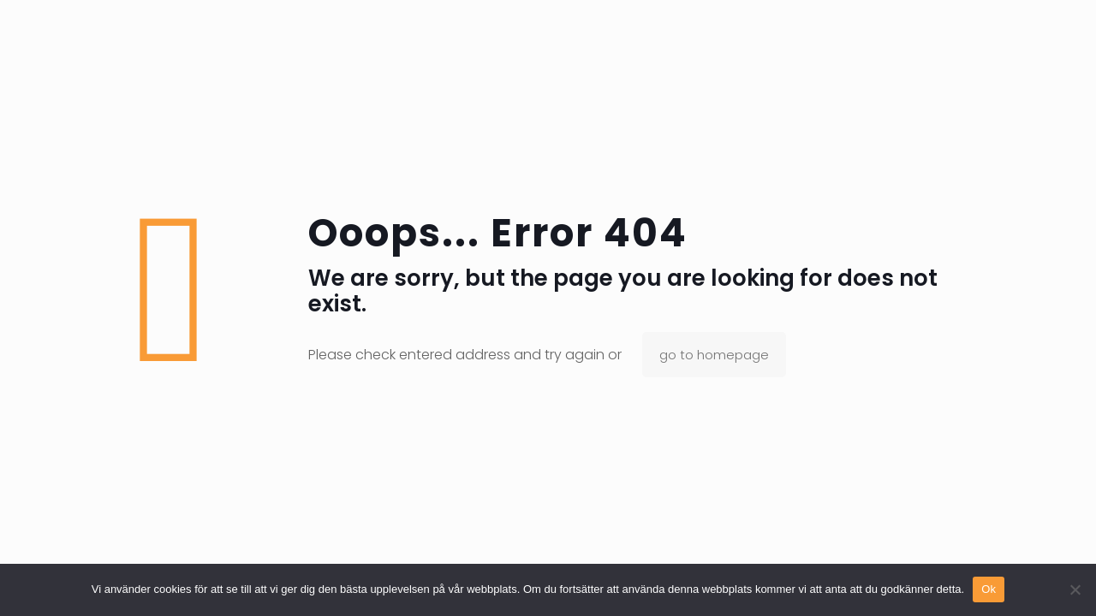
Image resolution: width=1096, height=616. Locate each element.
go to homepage (714, 355)
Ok (988, 589)
